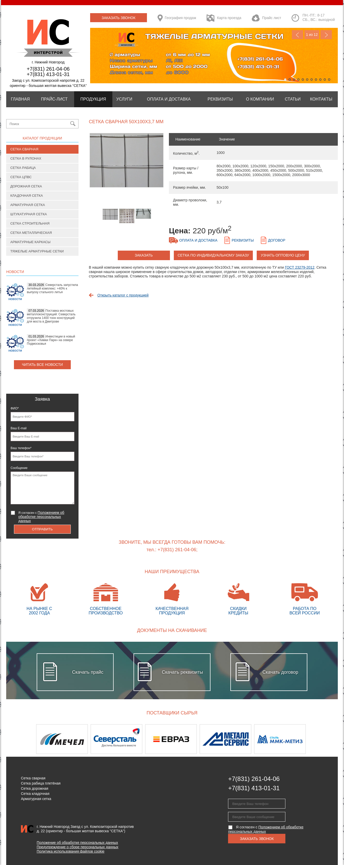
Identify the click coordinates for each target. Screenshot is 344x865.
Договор (276, 240)
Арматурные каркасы (30, 242)
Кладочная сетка (26, 195)
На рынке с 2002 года (39, 599)
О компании (260, 99)
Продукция (93, 99)
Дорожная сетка (26, 186)
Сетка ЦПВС (21, 177)
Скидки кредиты (238, 599)
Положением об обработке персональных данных (41, 516)
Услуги (124, 99)
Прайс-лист (54, 99)
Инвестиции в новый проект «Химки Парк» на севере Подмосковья (51, 340)
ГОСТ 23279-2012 (300, 267)
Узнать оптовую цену (283, 255)
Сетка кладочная (35, 794)
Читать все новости (42, 365)
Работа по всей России (304, 599)
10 (325, 79)
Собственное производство (106, 599)
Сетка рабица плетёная (40, 783)
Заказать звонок (119, 18)
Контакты (321, 99)
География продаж (180, 18)
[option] (126, 163)
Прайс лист (271, 18)
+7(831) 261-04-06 (48, 69)
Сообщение (19, 468)
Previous (297, 34)
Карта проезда (229, 18)
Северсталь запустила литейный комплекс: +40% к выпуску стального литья (52, 288)
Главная (20, 99)
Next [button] (324, 739)
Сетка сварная (24, 149)
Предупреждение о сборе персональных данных (77, 847)
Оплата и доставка (198, 240)
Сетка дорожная (34, 788)
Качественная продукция (172, 599)
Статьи (293, 99)
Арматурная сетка (27, 205)
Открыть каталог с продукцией (122, 295)
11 (329, 79)
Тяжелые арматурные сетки (37, 251)
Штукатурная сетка (28, 214)
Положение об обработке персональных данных (77, 843)
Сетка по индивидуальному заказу (213, 255)
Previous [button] (19, 739)
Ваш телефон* (21, 448)
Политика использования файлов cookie (70, 851)
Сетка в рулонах (25, 158)
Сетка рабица (23, 168)
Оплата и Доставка (169, 99)
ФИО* (15, 408)
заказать (144, 255)
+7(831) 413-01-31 (48, 74)
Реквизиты (220, 99)
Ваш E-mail (19, 428)
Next (326, 34)
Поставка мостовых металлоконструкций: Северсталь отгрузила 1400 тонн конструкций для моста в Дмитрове (51, 316)
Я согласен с (41, 516)
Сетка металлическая (31, 233)
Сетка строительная (30, 223)
